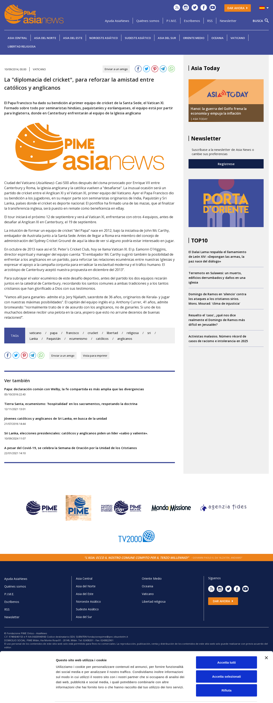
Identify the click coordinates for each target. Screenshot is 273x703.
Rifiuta (227, 675)
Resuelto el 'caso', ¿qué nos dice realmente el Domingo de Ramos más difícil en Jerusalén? (217, 320)
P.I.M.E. (171, 21)
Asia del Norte (45, 38)
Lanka (33, 339)
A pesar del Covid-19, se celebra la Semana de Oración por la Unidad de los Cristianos (70, 448)
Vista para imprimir (95, 355)
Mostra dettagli (224, 694)
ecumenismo (78, 339)
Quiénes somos (147, 21)
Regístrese (226, 164)
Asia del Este (72, 38)
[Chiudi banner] (266, 642)
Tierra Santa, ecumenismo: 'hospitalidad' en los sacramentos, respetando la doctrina (70, 404)
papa (53, 333)
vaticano (35, 333)
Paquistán (53, 339)
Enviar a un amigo (116, 69)
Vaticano (238, 38)
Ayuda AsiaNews (117, 21)
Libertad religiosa (22, 46)
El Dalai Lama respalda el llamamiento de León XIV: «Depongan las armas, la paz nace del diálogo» (217, 256)
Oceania (217, 38)
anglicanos (124, 339)
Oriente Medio (193, 38)
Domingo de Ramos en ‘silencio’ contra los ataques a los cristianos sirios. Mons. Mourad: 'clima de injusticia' (217, 298)
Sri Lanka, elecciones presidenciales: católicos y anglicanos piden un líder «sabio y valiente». (76, 433)
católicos (102, 339)
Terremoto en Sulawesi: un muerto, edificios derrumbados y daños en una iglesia (217, 277)
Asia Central (17, 38)
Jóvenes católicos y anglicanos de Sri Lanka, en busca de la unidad (55, 418)
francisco (72, 333)
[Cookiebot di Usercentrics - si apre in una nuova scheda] (27, 694)
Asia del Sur (167, 38)
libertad (112, 333)
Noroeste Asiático (103, 38)
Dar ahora (237, 8)
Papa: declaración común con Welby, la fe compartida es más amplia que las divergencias (74, 389)
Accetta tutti (226, 647)
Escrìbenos (192, 21)
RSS (210, 21)
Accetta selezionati (226, 661)
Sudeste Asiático (138, 38)
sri (149, 333)
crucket (93, 333)
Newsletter (228, 21)
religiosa (133, 333)
